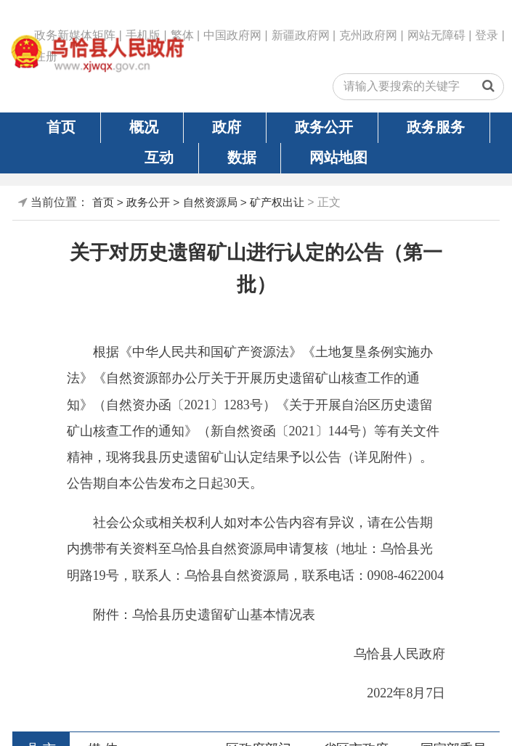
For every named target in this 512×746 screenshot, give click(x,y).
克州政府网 (368, 35)
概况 (143, 127)
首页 (61, 127)
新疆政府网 (301, 35)
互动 (159, 157)
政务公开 (324, 127)
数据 (241, 157)
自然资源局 (210, 202)
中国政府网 (232, 35)
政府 (226, 127)
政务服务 (436, 127)
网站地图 (338, 157)
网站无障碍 (436, 35)
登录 (486, 35)
